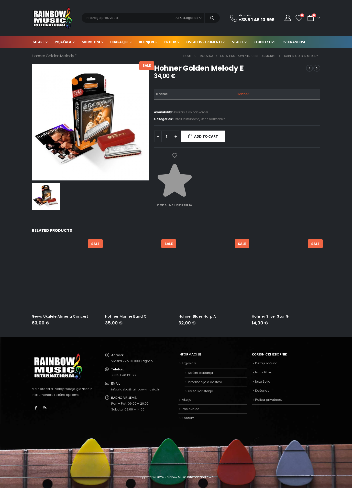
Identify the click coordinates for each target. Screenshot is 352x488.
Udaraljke (119, 42)
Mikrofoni (91, 42)
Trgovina (189, 363)
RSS (45, 407)
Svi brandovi (294, 42)
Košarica (262, 390)
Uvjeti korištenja (200, 391)
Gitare (38, 42)
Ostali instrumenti (203, 42)
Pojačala (63, 42)
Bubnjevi (146, 42)
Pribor (170, 42)
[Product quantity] (166, 136)
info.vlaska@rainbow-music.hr (135, 389)
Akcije (186, 399)
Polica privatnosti (269, 399)
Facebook (36, 407)
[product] (66, 276)
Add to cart (206, 136)
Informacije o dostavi (205, 382)
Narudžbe (263, 372)
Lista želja (262, 381)
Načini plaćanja (200, 372)
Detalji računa (266, 363)
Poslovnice (190, 409)
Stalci (237, 42)
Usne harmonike (213, 119)
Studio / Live (264, 42)
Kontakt (188, 418)
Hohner (243, 94)
